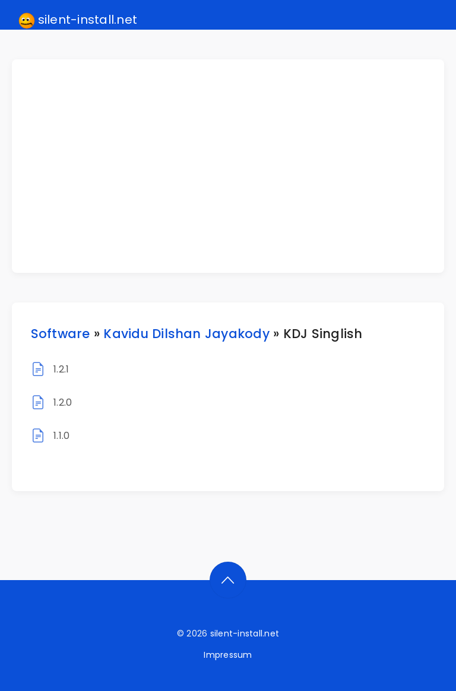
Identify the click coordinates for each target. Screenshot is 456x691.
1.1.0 (61, 435)
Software (60, 333)
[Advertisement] (235, 166)
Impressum (228, 655)
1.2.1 (61, 369)
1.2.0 (62, 402)
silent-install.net (78, 20)
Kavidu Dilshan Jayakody (186, 333)
